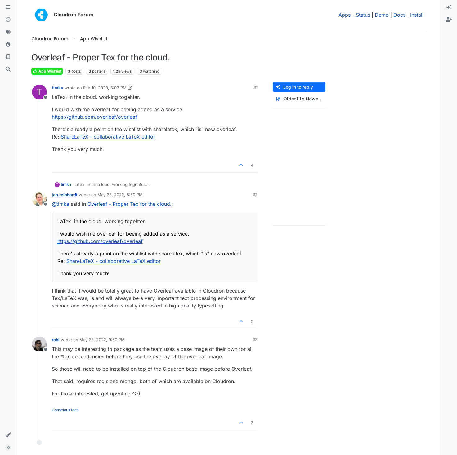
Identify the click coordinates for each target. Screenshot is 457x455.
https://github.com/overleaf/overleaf (94, 117)
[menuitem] (449, 7)
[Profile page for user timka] (39, 92)
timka (57, 87)
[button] (8, 435)
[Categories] (8, 7)
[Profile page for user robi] (39, 344)
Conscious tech (65, 410)
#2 (255, 194)
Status (363, 15)
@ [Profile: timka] (60, 204)
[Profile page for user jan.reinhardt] (39, 199)
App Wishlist (47, 71)
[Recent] (8, 20)
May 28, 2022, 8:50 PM (120, 194)
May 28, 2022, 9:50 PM (102, 339)
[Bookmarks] (8, 57)
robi (56, 339)
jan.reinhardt (65, 194)
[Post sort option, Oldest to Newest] (299, 99)
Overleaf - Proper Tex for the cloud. (129, 204)
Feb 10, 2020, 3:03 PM (105, 87)
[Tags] (8, 32)
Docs (399, 15)
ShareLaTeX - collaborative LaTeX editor (108, 137)
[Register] (449, 20)
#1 (255, 87)
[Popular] (8, 45)
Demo (382, 15)
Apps (344, 15)
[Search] (8, 69)
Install (416, 15)
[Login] (449, 7)
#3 (255, 339)
